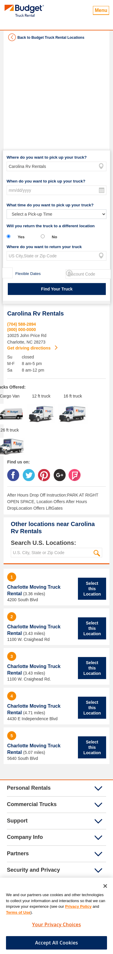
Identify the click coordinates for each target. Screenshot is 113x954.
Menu (101, 10)
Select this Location (92, 588)
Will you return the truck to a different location (51, 226)
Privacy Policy (78, 909)
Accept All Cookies (56, 944)
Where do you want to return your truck (44, 247)
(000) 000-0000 (21, 329)
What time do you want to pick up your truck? (50, 205)
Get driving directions (29, 348)
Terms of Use (18, 914)
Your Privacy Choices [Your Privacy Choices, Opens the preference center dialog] (56, 927)
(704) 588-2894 (21, 324)
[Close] (105, 888)
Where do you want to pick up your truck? (47, 157)
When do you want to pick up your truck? (46, 181)
